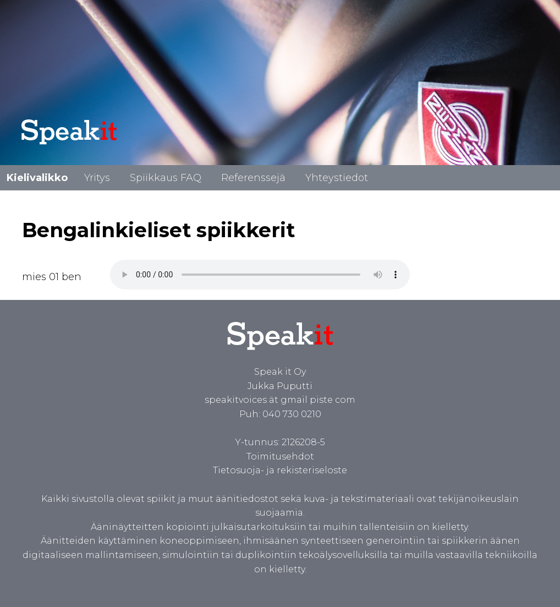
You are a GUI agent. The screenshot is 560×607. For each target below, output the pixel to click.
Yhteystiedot (336, 178)
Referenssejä (253, 178)
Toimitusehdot (280, 456)
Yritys (97, 178)
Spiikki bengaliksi (260, 274)
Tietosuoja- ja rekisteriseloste (280, 470)
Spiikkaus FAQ (165, 178)
